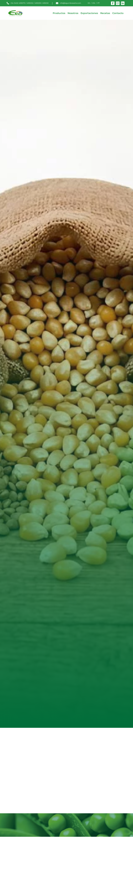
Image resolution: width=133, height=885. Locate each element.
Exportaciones (89, 13)
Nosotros (73, 13)
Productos (59, 13)
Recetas (105, 13)
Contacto (117, 13)
